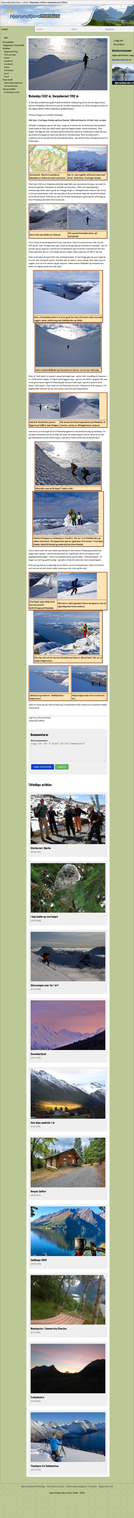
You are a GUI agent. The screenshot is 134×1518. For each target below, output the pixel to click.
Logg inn (120, 40)
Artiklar (6, 48)
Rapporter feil (106, 1500)
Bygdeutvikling (11, 52)
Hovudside (8, 42)
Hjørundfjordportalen (10, 2)
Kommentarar (39, 730)
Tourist (40, 29)
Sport (6, 73)
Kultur (7, 58)
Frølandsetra (37, 1409)
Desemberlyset (38, 1059)
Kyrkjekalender (11, 86)
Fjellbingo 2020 (39, 1269)
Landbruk (8, 61)
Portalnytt (8, 70)
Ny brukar (121, 44)
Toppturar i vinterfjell (13, 45)
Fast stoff (8, 80)
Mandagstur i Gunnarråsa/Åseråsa (49, 1339)
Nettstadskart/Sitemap (33, 1500)
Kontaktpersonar (11, 92)
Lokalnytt (8, 64)
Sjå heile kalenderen (124, 60)
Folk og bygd (10, 55)
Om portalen (9, 89)
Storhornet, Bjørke (41, 848)
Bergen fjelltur (38, 1199)
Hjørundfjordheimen (13, 83)
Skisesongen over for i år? (44, 989)
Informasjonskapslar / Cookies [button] (81, 1500)
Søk (6, 38)
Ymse (6, 77)
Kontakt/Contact (56, 1500)
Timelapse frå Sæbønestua (44, 1480)
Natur (75, 29)
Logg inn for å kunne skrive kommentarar (69, 749)
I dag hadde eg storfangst (44, 918)
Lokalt (25, 2)
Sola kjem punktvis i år (43, 1129)
